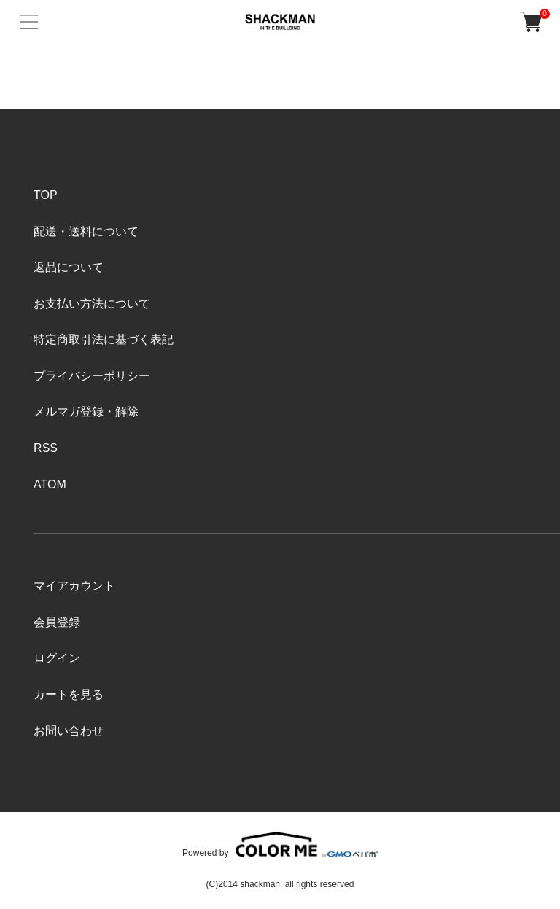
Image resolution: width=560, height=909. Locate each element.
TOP (46, 195)
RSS (46, 448)
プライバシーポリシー (92, 376)
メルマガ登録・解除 (86, 411)
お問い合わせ (69, 731)
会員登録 (57, 622)
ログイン (57, 658)
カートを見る (69, 694)
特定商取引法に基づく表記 (104, 339)
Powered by (280, 844)
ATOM (50, 484)
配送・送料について (86, 231)
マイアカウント (74, 586)
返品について (69, 267)
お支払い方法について (92, 303)
